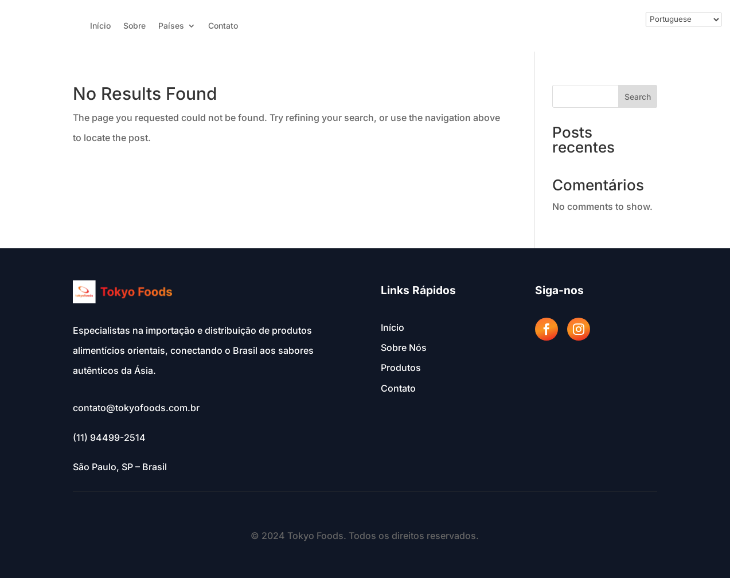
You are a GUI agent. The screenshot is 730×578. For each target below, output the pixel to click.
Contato (223, 26)
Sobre (134, 26)
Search (637, 96)
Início (100, 26)
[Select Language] (683, 19)
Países (171, 26)
